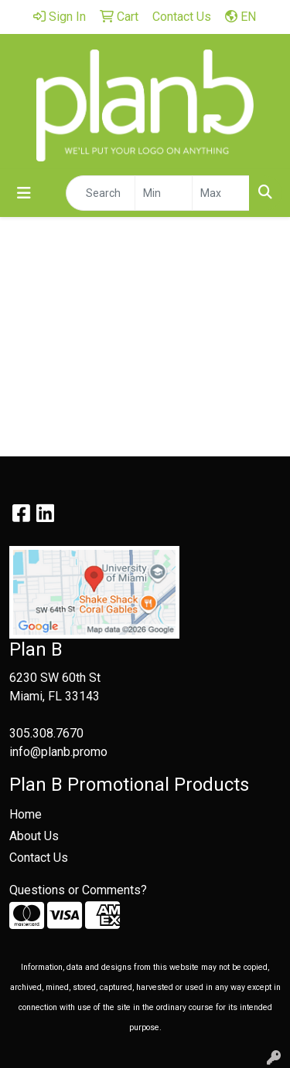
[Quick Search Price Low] (164, 193)
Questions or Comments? (78, 890)
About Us (34, 836)
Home (25, 814)
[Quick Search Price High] (221, 193)
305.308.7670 (46, 733)
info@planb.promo (58, 751)
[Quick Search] (100, 193)
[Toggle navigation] (24, 193)
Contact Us (38, 857)
